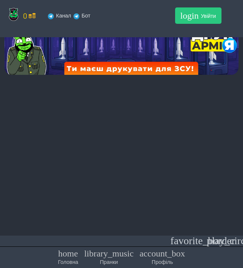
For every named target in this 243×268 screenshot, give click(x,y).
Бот (82, 15)
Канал (59, 15)
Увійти (198, 15)
